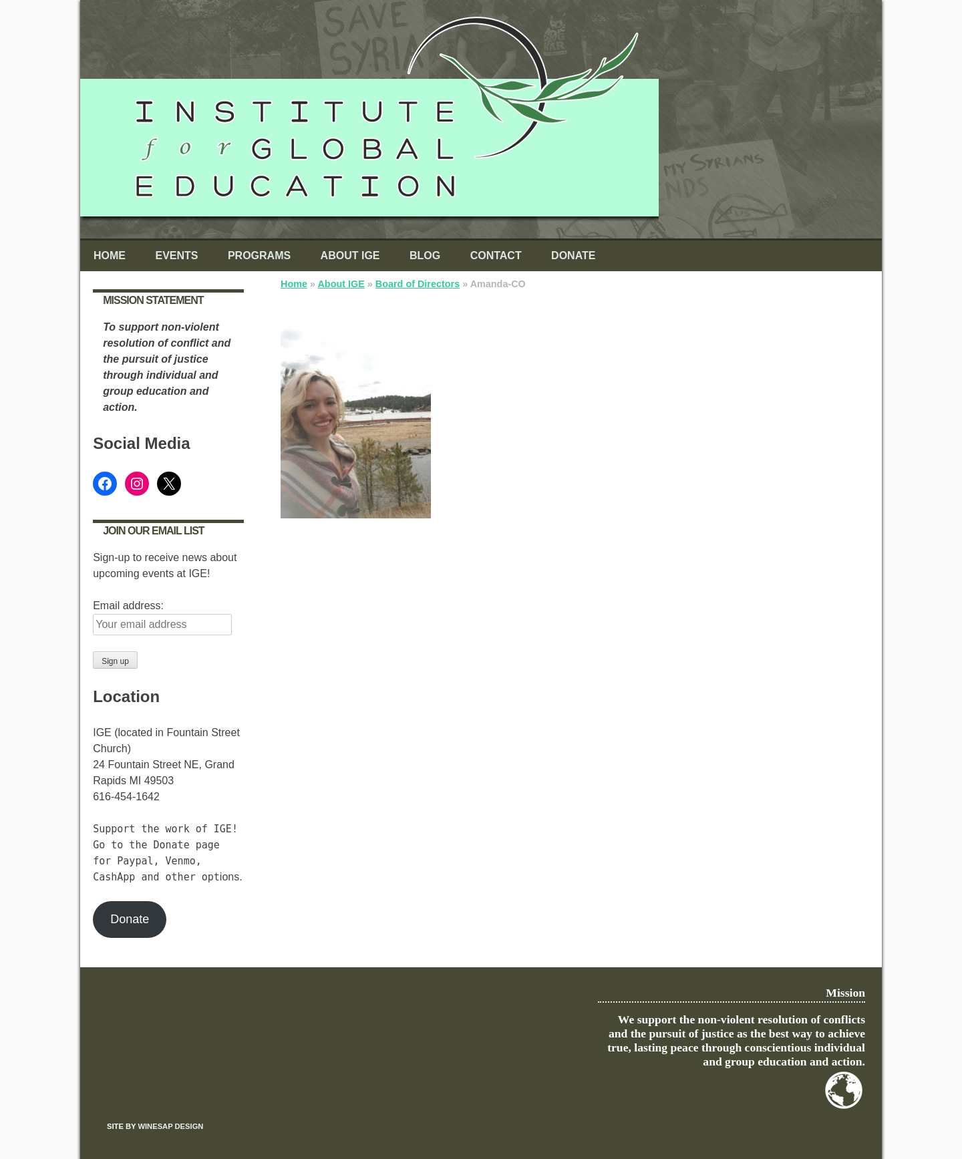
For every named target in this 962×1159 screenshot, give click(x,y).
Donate (573, 255)
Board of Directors (417, 284)
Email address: (128, 605)
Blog (425, 255)
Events (176, 255)
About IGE (350, 255)
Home (110, 255)
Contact (496, 255)
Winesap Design (170, 1126)
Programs (259, 255)
